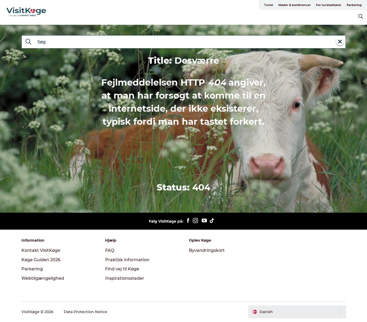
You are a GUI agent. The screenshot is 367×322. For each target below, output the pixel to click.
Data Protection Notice (85, 311)
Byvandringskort (207, 250)
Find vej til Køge (122, 268)
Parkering (354, 5)
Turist (268, 5)
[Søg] (28, 42)
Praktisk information (127, 259)
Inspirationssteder (124, 278)
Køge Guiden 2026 (40, 259)
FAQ (109, 250)
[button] (297, 312)
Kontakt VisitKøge (40, 250)
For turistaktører (328, 5)
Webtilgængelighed (42, 278)
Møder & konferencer (294, 5)
